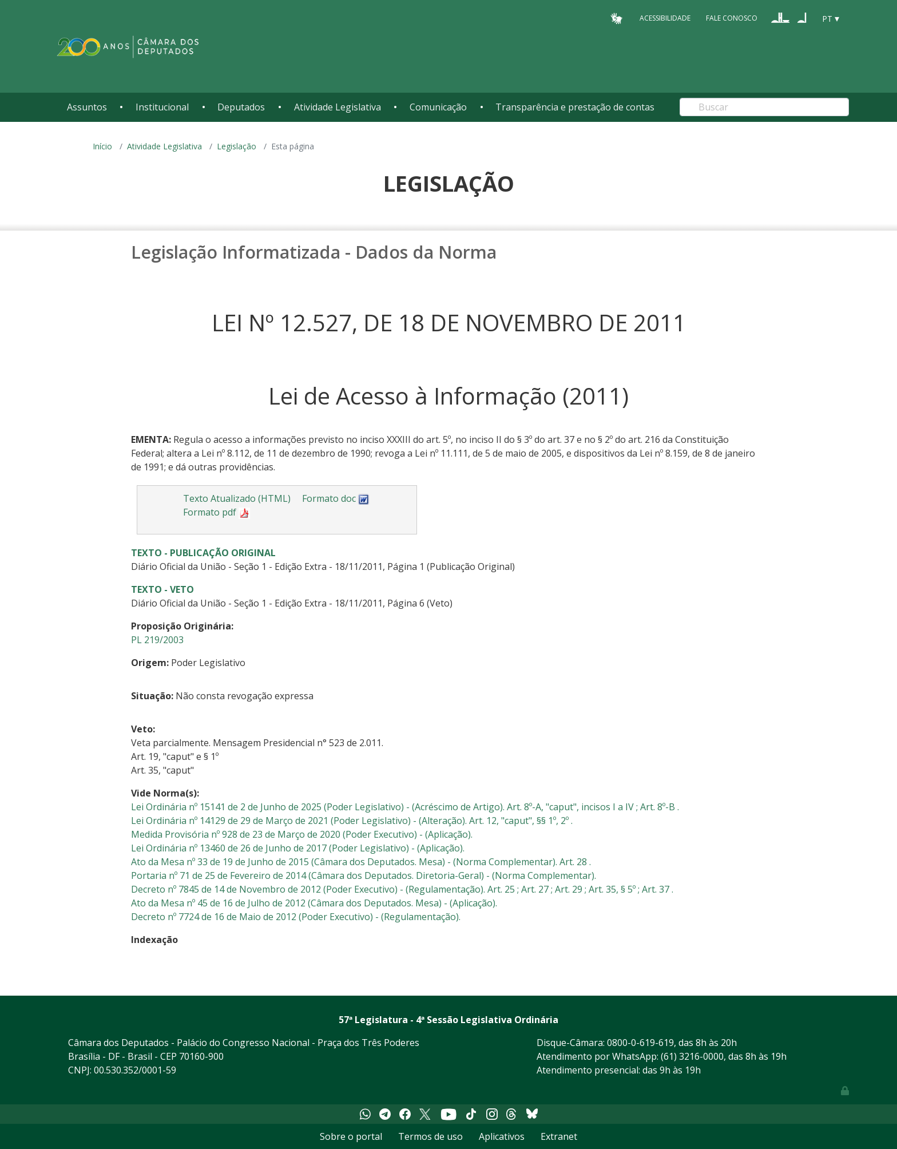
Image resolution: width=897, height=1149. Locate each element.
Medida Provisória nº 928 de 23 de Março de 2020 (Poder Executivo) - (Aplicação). (302, 834)
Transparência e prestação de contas (574, 107)
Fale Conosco (731, 18)
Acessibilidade (665, 18)
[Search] (764, 107)
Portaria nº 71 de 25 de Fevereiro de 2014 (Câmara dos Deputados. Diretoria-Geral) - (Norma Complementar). (363, 875)
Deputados (241, 107)
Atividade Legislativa (337, 107)
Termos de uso (430, 1136)
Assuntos (87, 107)
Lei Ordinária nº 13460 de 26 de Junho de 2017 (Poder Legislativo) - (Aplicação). (298, 848)
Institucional (162, 107)
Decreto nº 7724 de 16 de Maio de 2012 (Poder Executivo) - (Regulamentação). (296, 916)
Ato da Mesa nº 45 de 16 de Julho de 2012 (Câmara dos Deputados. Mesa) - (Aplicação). (314, 903)
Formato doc (336, 498)
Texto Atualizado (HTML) (237, 498)
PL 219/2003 (157, 639)
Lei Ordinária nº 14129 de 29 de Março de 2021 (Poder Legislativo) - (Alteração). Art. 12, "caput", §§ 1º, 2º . (352, 820)
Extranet (559, 1136)
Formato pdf (216, 512)
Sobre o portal (351, 1136)
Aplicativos (502, 1136)
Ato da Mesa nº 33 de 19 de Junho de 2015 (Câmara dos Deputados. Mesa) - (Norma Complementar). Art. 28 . (361, 861)
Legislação (236, 146)
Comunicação (438, 107)
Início (102, 146)
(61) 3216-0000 (692, 1056)
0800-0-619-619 (640, 1042)
